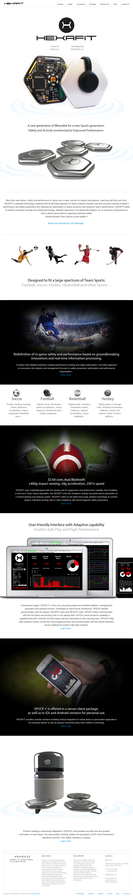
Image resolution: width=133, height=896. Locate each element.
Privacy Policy (36, 893)
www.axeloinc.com (111, 880)
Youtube (109, 893)
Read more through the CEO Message (66, 223)
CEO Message (80, 893)
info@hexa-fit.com (111, 874)
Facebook (100, 893)
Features (60, 4)
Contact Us (125, 4)
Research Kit (104, 4)
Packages (92, 4)
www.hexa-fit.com (110, 878)
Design (70, 4)
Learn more (65, 375)
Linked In (91, 893)
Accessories (81, 4)
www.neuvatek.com (111, 882)
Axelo (115, 4)
